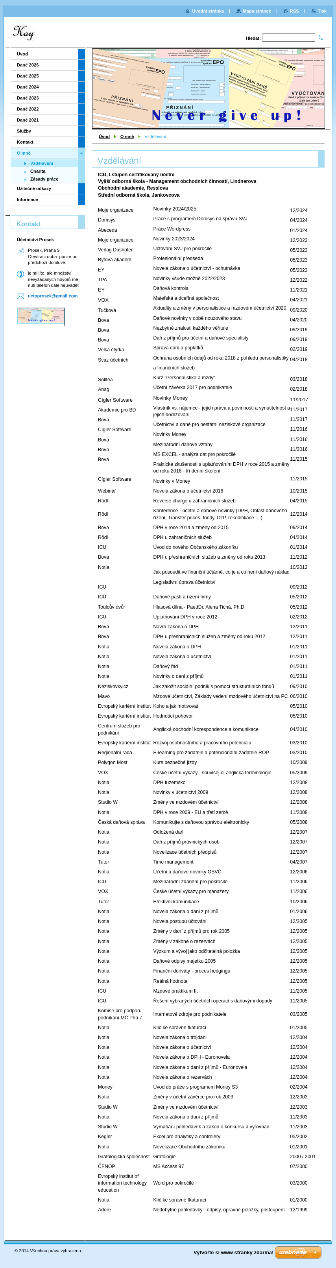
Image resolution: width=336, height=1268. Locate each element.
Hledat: (253, 38)
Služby (24, 131)
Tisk (322, 11)
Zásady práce (44, 179)
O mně (127, 136)
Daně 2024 (28, 87)
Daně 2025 (28, 76)
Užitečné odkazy (34, 188)
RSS (294, 11)
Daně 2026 (28, 65)
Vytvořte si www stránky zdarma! (233, 1252)
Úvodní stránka (208, 11)
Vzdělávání (41, 163)
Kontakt (25, 142)
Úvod (104, 136)
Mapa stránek (257, 11)
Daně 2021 (28, 120)
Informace (27, 199)
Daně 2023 (28, 98)
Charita (38, 171)
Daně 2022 (28, 109)
